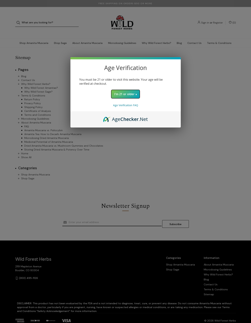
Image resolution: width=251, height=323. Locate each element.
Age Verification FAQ (125, 105)
